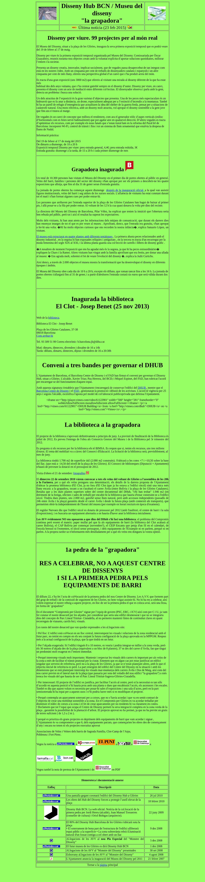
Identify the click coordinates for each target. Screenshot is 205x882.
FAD (77, 390)
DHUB (142, 387)
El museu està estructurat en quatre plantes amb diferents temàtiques (74, 236)
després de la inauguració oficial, (125, 190)
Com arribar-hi (44, 335)
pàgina (103, 864)
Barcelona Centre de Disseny (52, 390)
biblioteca (53, 317)
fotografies (79, 473)
